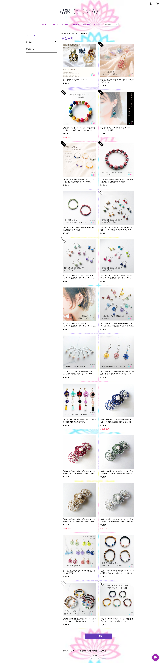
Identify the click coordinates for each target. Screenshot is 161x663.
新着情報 (76, 24)
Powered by (98, 659)
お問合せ (97, 24)
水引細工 (72, 34)
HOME (45, 24)
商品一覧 (65, 24)
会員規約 (103, 651)
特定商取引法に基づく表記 (88, 651)
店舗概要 (86, 24)
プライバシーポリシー (69, 651)
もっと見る (98, 636)
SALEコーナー (31, 49)
